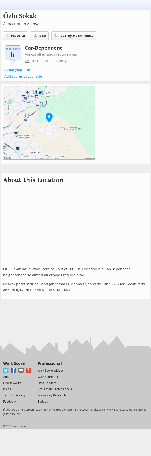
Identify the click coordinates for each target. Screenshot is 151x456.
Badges (43, 401)
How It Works (12, 383)
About (7, 377)
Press (7, 389)
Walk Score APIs (48, 377)
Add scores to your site (23, 76)
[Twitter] (6, 370)
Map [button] (39, 36)
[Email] (21, 370)
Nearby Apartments (73, 35)
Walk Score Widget (50, 370)
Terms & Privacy (14, 395)
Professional (50, 363)
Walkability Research (52, 395)
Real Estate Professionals (55, 389)
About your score (18, 70)
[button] (49, 117)
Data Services (47, 383)
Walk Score (14, 363)
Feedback (9, 401)
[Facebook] (13, 370)
